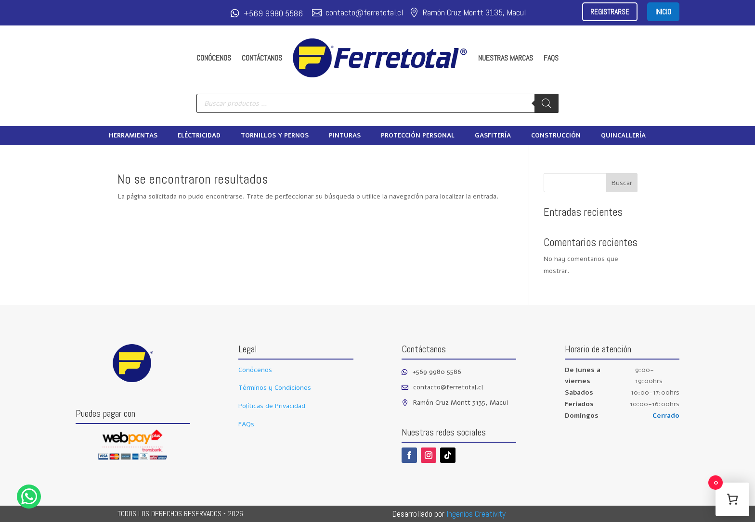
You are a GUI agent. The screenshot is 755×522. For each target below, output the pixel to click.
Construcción (556, 136)
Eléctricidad (199, 136)
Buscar (622, 182)
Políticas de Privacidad (271, 405)
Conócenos (213, 58)
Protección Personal (418, 136)
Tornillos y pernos (275, 136)
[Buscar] (546, 103)
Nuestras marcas (505, 58)
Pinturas (345, 136)
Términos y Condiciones (274, 387)
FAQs (551, 58)
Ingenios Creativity (476, 513)
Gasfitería (493, 136)
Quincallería (623, 136)
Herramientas (133, 136)
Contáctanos (262, 58)
